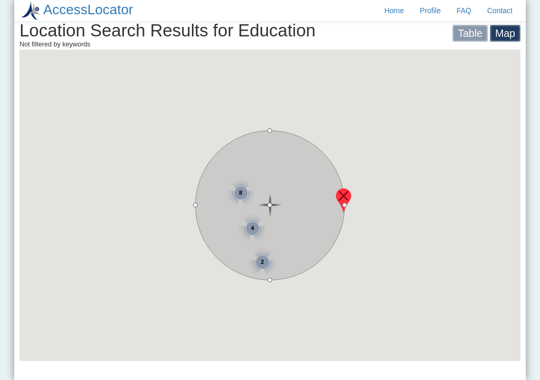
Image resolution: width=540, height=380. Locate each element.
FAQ (464, 10)
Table (470, 33)
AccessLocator (88, 9)
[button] (343, 200)
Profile (430, 10)
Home (394, 10)
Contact (500, 10)
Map (505, 33)
